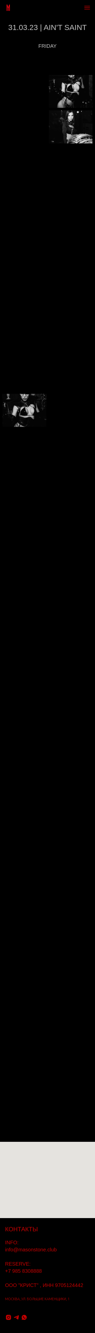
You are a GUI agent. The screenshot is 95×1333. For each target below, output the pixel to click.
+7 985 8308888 (23, 1271)
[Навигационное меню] (87, 7)
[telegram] (16, 1317)
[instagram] (8, 1317)
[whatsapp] (24, 1317)
